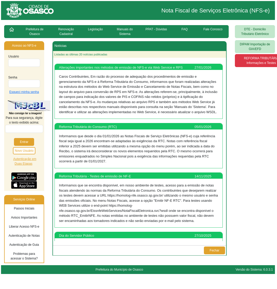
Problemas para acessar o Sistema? (24, 256)
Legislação (95, 29)
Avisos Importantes (24, 217)
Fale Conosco (212, 29)
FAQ (184, 29)
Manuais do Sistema (125, 31)
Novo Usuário (24, 151)
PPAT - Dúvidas (156, 29)
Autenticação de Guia (24, 245)
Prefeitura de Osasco (35, 31)
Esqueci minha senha (24, 92)
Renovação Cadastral (66, 31)
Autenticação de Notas (24, 235)
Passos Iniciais (24, 208)
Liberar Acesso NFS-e (24, 226)
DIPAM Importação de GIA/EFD (255, 46)
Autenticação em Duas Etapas (24, 161)
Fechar (214, 250)
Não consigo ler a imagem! (25, 113)
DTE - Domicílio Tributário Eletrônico (255, 31)
